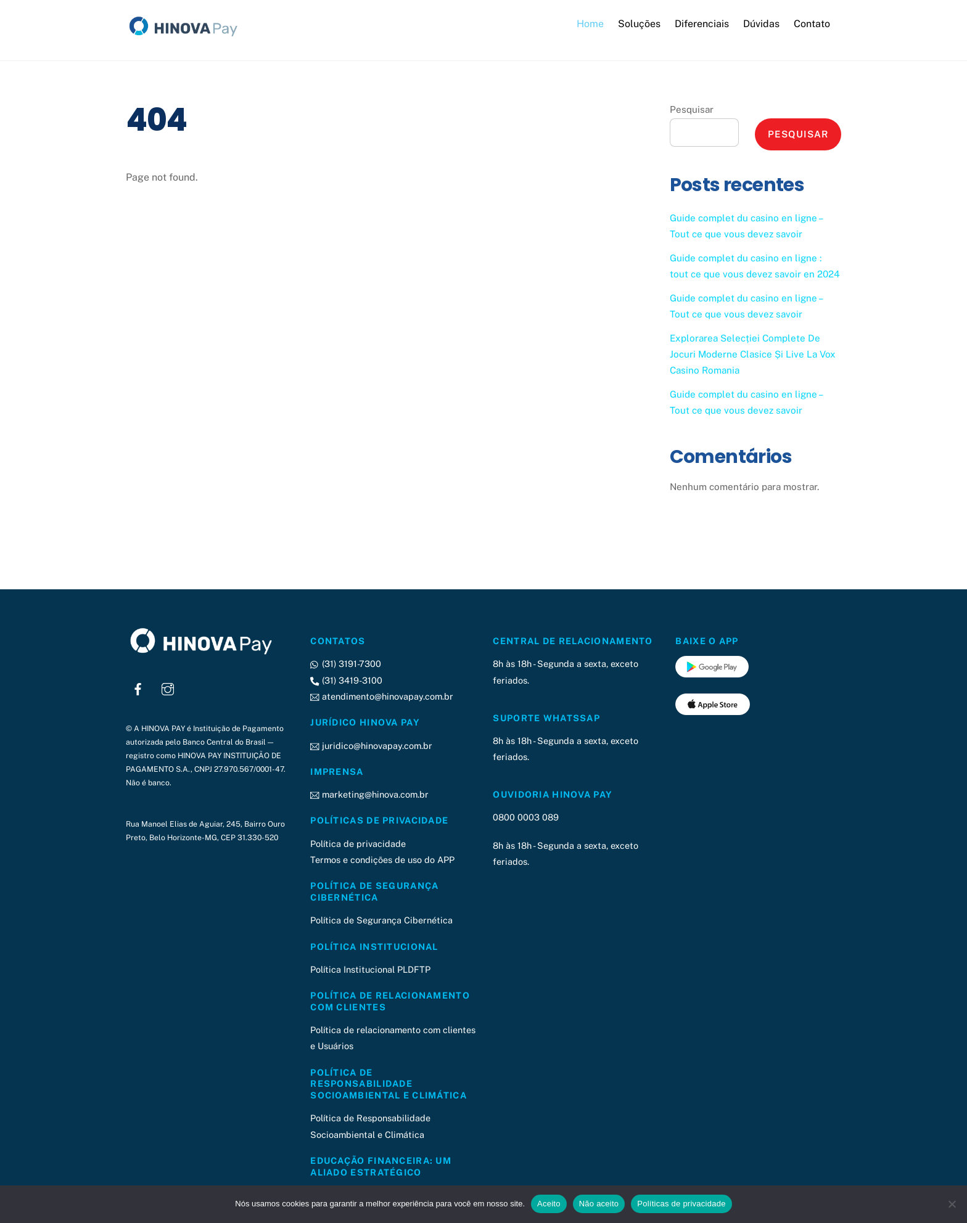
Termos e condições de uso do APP (382, 859)
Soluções (639, 24)
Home (590, 24)
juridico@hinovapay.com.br (371, 745)
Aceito (549, 1203)
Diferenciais (702, 24)
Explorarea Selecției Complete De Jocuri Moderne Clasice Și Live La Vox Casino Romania (753, 353)
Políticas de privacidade (681, 1203)
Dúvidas (761, 24)
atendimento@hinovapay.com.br (381, 696)
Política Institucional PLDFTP (370, 968)
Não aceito (599, 1203)
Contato (812, 24)
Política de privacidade (358, 843)
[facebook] (138, 687)
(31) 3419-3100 (346, 679)
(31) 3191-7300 (345, 663)
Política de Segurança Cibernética (381, 920)
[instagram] (167, 687)
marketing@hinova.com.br (369, 794)
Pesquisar (692, 109)
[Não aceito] (951, 1204)
